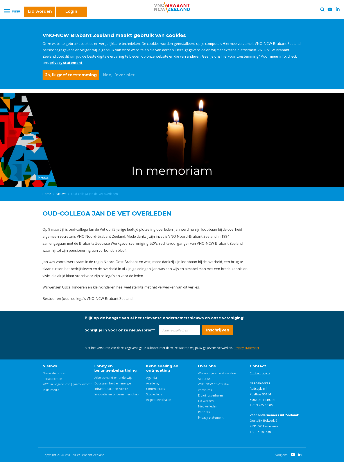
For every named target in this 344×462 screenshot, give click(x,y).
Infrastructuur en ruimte (111, 389)
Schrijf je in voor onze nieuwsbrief (120, 330)
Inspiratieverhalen (158, 400)
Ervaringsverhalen (210, 395)
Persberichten (52, 379)
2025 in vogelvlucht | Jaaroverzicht (67, 384)
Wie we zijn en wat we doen (218, 373)
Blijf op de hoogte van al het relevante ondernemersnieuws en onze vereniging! (164, 318)
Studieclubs (154, 394)
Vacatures (205, 390)
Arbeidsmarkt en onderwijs (113, 377)
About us (204, 379)
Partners (204, 412)
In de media (51, 390)
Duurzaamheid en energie (112, 383)
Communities (155, 389)
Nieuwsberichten (54, 373)
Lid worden (40, 11)
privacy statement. (66, 62)
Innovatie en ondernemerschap (116, 394)
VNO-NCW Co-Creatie (213, 384)
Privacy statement (246, 348)
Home (47, 194)
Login (71, 11)
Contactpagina (260, 373)
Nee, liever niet (119, 75)
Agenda (151, 377)
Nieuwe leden (207, 406)
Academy (152, 383)
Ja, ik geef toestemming (71, 75)
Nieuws (61, 194)
